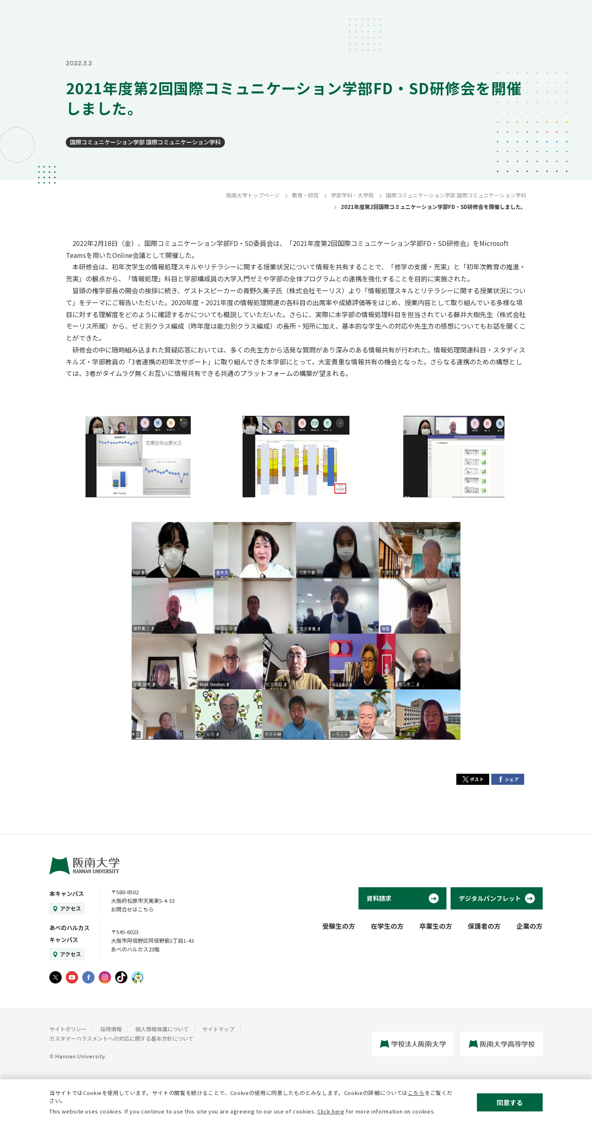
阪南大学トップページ (253, 195)
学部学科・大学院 (352, 195)
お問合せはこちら (132, 909)
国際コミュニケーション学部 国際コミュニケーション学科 (145, 142)
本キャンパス (66, 893)
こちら (416, 1093)
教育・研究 (305, 195)
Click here (331, 1111)
